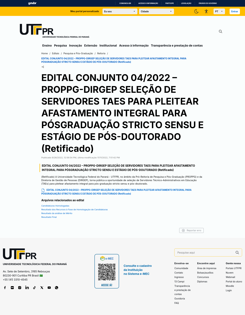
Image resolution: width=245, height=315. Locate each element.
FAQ (176, 303)
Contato (178, 272)
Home (46, 53)
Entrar (234, 11)
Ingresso (179, 277)
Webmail (230, 277)
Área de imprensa (206, 268)
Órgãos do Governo (208, 3)
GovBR (32, 3)
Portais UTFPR (234, 268)
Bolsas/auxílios (205, 272)
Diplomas (202, 281)
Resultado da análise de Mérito (58, 213)
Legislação (186, 3)
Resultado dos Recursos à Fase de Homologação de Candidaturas (76, 209)
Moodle (230, 286)
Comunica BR (125, 3)
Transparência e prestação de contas (177, 45)
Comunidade (181, 268)
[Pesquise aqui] (205, 252)
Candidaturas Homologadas (57, 205)
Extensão (90, 45)
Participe (169, 3)
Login (229, 290)
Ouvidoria (179, 298)
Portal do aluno (234, 281)
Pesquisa (60, 45)
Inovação (75, 45)
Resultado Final (50, 217)
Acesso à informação (148, 3)
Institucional (108, 45)
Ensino (47, 45)
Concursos (203, 277)
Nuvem (230, 272)
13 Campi (179, 281)
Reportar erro (190, 230)
